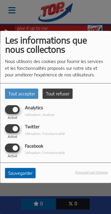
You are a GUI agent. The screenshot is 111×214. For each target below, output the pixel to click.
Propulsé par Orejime (91, 172)
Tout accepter (21, 93)
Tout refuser (58, 93)
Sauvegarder (20, 172)
